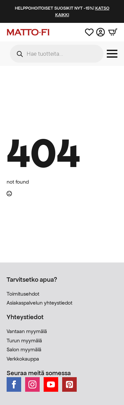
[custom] (69, 384)
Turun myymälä (24, 340)
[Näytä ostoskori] (111, 32)
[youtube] (51, 384)
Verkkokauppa (23, 359)
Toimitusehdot (23, 294)
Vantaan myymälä (27, 331)
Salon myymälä (24, 349)
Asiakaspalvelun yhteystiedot (39, 303)
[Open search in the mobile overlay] (57, 53)
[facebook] (14, 384)
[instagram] (32, 384)
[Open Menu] (112, 53)
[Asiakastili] (100, 32)
